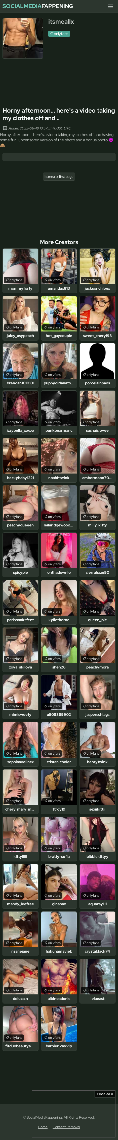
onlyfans (61, 33)
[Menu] (110, 6)
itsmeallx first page (59, 176)
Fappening (38, 6)
